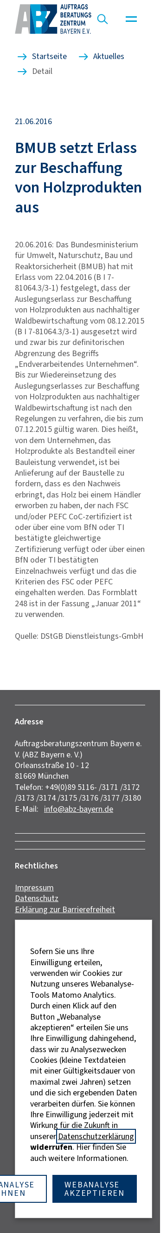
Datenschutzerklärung (96, 1136)
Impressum (34, 887)
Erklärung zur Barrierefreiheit (65, 909)
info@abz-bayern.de (78, 809)
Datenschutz (36, 898)
